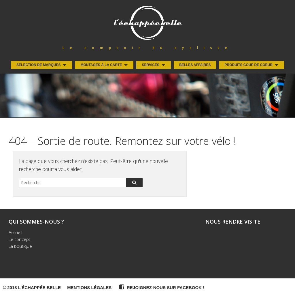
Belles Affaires (195, 65)
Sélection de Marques (38, 65)
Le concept (19, 239)
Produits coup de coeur (248, 65)
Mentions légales (89, 287)
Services (150, 65)
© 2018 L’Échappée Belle (32, 287)
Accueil (15, 232)
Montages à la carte (101, 65)
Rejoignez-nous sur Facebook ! (161, 287)
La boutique (20, 246)
